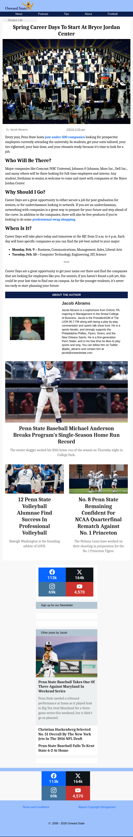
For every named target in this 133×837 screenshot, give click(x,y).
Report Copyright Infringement (97, 807)
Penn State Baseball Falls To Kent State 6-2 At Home (66, 748)
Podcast (43, 13)
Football (113, 13)
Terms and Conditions (36, 807)
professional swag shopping (53, 219)
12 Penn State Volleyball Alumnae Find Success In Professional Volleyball (34, 516)
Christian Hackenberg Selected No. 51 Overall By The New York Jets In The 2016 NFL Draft (64, 734)
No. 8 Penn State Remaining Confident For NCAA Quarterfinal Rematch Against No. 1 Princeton (98, 516)
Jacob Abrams (19, 129)
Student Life (15, 20)
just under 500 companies (64, 137)
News (18, 13)
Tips (66, 13)
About (88, 13)
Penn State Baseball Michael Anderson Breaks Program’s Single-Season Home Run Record (66, 435)
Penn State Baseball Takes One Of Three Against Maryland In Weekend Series (66, 686)
